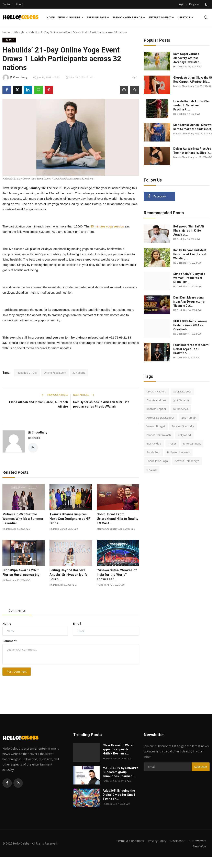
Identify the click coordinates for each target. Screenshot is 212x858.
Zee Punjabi (188, 417)
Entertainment (192, 443)
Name (6, 623)
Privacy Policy (156, 841)
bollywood (184, 435)
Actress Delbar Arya (187, 461)
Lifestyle (19, 32)
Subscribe (200, 767)
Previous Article (55, 395)
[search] (206, 17)
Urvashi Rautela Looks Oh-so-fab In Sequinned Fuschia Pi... (191, 105)
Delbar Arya (180, 409)
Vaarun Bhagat (155, 426)
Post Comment (17, 671)
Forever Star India (183, 426)
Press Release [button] (98, 17)
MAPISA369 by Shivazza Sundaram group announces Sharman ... (120, 772)
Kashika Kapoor (156, 409)
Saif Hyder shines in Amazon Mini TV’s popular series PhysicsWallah (101, 404)
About (19, 4)
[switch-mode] (206, 4)
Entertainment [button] (161, 17)
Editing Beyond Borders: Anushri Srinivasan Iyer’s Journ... (68, 574)
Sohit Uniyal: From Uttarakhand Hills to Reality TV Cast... (117, 518)
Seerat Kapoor (182, 391)
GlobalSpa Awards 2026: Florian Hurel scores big (21, 572)
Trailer (172, 443)
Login (181, 4)
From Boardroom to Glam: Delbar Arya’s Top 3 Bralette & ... (191, 349)
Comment (9, 641)
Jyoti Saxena (181, 400)
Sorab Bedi (153, 452)
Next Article (83, 395)
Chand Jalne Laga (157, 461)
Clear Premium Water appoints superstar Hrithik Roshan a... (118, 749)
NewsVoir (200, 846)
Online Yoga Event (55, 372)
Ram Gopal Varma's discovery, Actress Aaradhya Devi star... (187, 58)
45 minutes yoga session (107, 226)
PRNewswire (197, 841)
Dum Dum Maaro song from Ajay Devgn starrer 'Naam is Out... (189, 301)
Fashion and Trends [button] (128, 17)
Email (77, 623)
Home (50, 17)
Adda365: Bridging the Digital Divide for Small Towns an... (119, 795)
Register (194, 4)
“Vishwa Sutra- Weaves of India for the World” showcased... (117, 574)
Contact (7, 4)
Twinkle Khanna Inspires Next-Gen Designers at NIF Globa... (69, 518)
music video (153, 443)
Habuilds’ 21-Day (27, 372)
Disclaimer (177, 841)
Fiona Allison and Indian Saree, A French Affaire (38, 404)
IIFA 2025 (151, 469)
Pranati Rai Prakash (158, 435)
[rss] (18, 783)
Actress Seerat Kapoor (160, 417)
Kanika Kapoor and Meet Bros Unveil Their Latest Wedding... (189, 254)
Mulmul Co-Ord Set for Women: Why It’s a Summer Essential (23, 518)
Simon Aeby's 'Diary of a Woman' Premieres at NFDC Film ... (189, 278)
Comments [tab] (17, 610)
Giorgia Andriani (156, 400)
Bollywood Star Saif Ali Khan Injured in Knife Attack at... (188, 230)
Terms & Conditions (129, 841)
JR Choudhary (37, 432)
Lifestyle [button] (185, 17)
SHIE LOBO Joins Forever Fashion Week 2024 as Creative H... (190, 325)
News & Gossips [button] (70, 17)
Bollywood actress (178, 452)
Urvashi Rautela (156, 391)
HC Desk (7, 528)
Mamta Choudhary (107, 528)
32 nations (78, 372)
